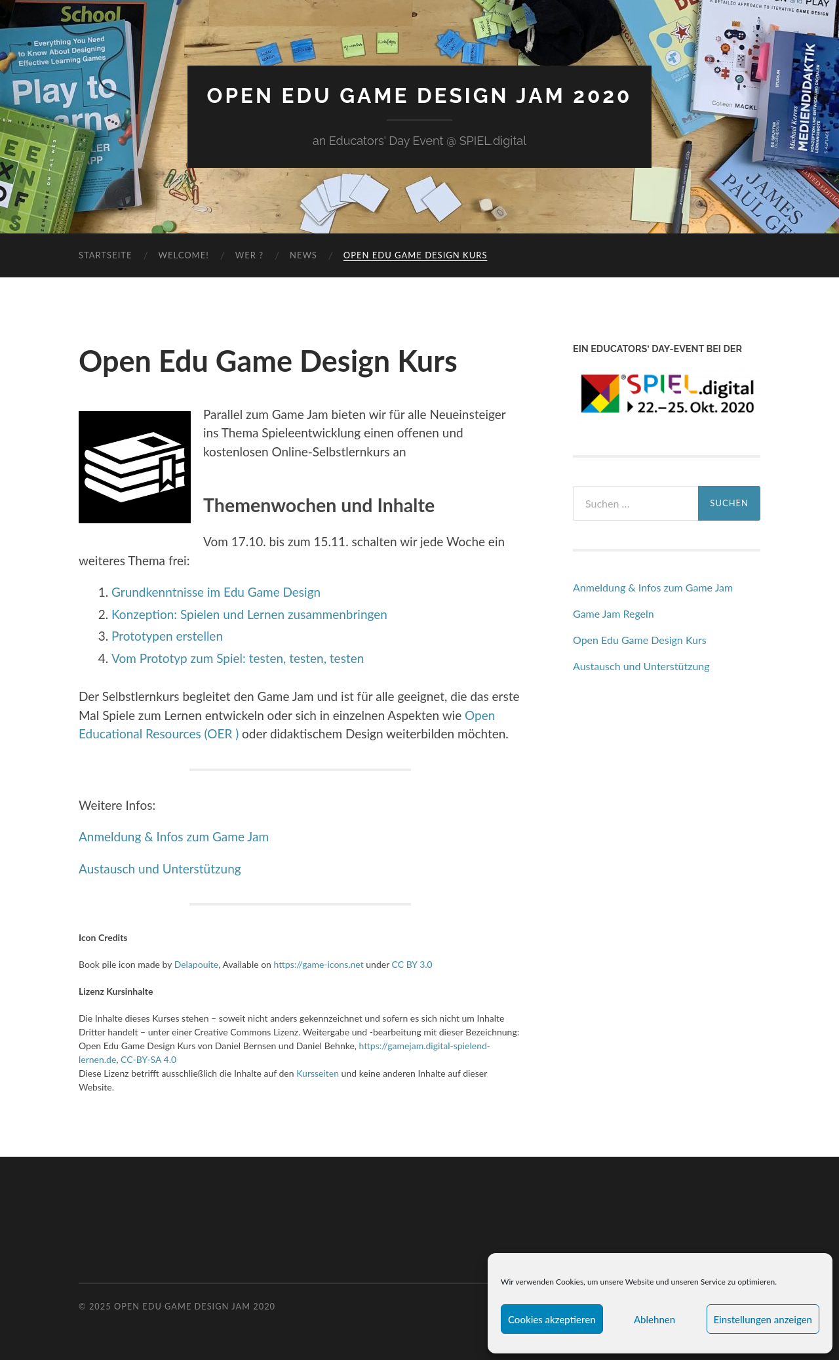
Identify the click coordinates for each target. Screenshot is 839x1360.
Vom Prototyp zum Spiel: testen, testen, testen (237, 658)
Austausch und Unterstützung (160, 868)
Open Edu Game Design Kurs (415, 255)
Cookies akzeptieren (552, 1319)
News (303, 255)
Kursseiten (317, 1073)
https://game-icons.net (319, 964)
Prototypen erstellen (167, 635)
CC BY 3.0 (412, 964)
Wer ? (249, 255)
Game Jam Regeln (613, 613)
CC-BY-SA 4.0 (148, 1059)
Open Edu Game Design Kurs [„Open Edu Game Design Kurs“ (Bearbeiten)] (640, 639)
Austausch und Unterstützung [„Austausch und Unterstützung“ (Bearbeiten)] (641, 666)
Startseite (105, 255)
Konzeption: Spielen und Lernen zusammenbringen (249, 614)
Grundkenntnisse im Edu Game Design (216, 591)
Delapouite (196, 964)
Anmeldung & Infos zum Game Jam (175, 836)
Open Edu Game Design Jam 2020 (420, 95)
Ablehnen (654, 1319)
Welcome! (183, 255)
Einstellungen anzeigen (763, 1319)
